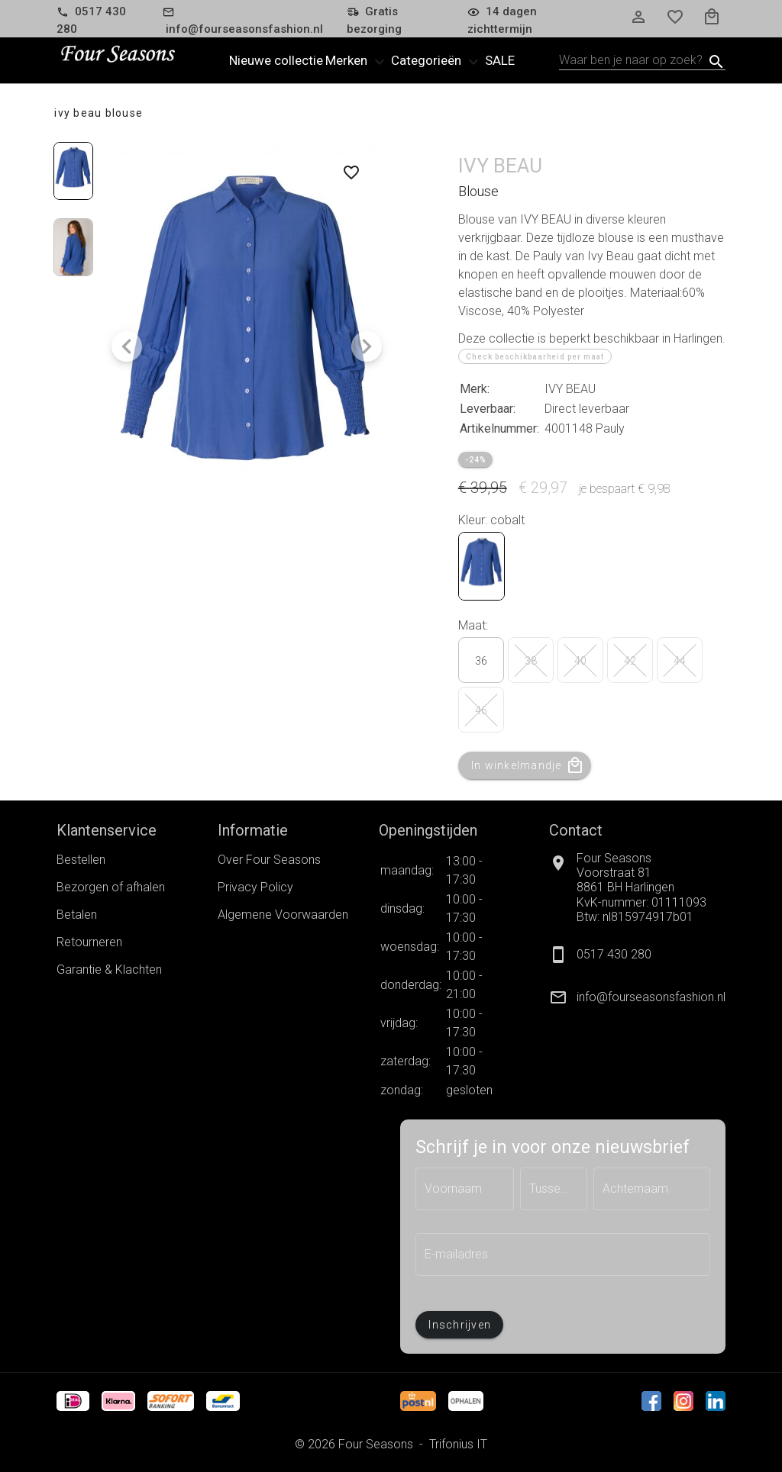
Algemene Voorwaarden (283, 914)
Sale (500, 60)
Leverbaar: (487, 408)
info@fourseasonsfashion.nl (651, 997)
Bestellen (81, 859)
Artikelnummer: (499, 428)
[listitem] (637, 997)
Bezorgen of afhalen (111, 887)
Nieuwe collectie (276, 60)
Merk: (475, 389)
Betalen (77, 914)
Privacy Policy (255, 887)
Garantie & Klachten (109, 969)
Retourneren (89, 942)
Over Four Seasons (269, 859)
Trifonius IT (458, 1444)
